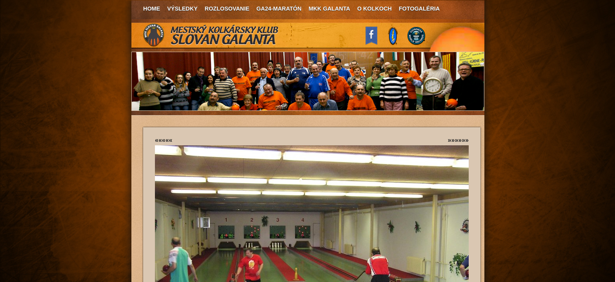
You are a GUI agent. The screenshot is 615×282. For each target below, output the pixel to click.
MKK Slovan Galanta (211, 35)
